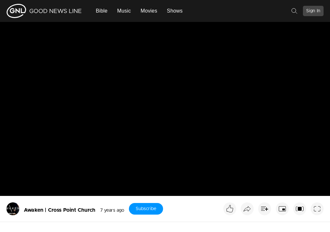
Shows (175, 11)
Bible (101, 11)
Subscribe (146, 209)
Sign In (313, 11)
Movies (149, 11)
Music (124, 11)
